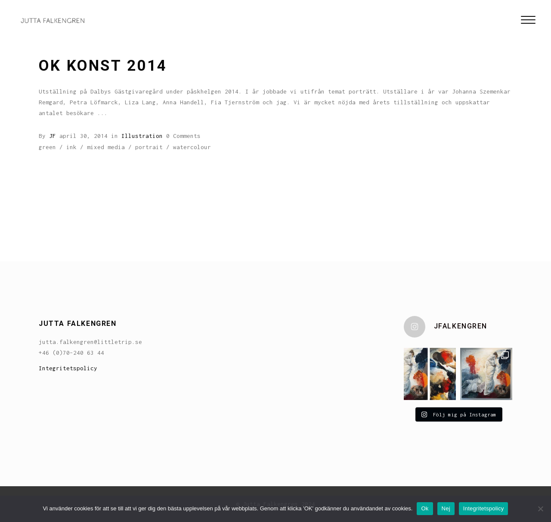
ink (71, 147)
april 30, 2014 (83, 135)
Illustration (142, 135)
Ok (424, 508)
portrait (149, 147)
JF (52, 135)
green (47, 147)
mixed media (106, 147)
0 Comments (183, 135)
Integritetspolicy (68, 368)
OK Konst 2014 (103, 66)
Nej (446, 508)
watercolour (192, 147)
